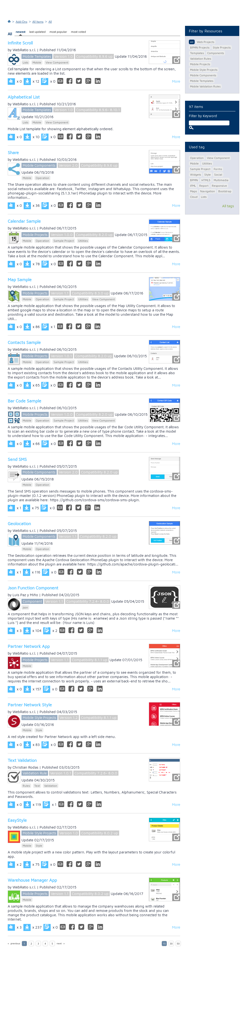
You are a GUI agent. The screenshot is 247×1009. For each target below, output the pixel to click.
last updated (37, 32)
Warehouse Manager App (32, 880)
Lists (25, 62)
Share (13, 152)
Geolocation (19, 523)
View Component (57, 62)
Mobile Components (39, 165)
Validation (50, 785)
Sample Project (64, 241)
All (50, 21)
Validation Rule (35, 773)
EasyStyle (17, 820)
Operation (42, 178)
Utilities (83, 241)
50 (178, 943)
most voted (78, 32)
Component (32, 601)
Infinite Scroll (20, 42)
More (176, 81)
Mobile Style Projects (39, 718)
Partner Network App (29, 646)
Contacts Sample (24, 342)
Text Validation (22, 760)
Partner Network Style (30, 704)
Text (37, 785)
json (25, 607)
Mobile (37, 62)
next (59, 943)
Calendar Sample (24, 221)
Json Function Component (33, 587)
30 (171, 943)
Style (39, 730)
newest (20, 32)
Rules (26, 785)
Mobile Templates (37, 56)
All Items (37, 21)
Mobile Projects (35, 235)
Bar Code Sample (24, 400)
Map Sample (20, 279)
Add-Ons (21, 21)
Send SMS (17, 459)
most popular (58, 32)
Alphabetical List (24, 97)
